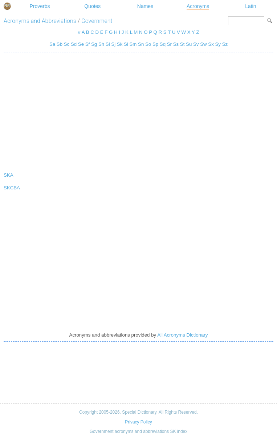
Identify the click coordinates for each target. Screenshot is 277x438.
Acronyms (198, 6)
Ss (176, 44)
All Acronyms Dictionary (182, 335)
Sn (141, 44)
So (148, 44)
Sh (101, 44)
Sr (169, 44)
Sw (203, 44)
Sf (87, 44)
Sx (210, 44)
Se (81, 44)
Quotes (92, 6)
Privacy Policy (138, 422)
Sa (52, 44)
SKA (8, 175)
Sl (126, 44)
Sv (196, 44)
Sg (94, 44)
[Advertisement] (138, 110)
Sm (133, 44)
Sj (113, 44)
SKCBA (12, 187)
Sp (155, 44)
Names (145, 6)
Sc (66, 44)
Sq (163, 44)
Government (97, 20)
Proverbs (40, 6)
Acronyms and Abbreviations (40, 20)
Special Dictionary (7, 6)
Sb (59, 44)
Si (108, 44)
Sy (217, 44)
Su (189, 44)
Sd (74, 44)
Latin (250, 6)
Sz (225, 44)
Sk (119, 44)
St (182, 44)
